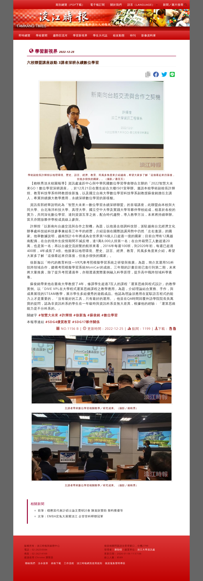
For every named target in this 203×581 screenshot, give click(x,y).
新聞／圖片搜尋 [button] (175, 4)
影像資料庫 (148, 35)
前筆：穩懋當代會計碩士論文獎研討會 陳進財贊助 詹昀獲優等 (80, 510)
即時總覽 (24, 35)
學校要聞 (41, 35)
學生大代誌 (100, 35)
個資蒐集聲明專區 (115, 563)
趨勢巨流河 (60, 35)
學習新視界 (80, 35)
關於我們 (116, 4)
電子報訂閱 (97, 4)
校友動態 (119, 35)
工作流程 (69, 563)
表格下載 (56, 563)
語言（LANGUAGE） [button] (142, 4)
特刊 (133, 35)
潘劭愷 (118, 549)
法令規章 (43, 563)
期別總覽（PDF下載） (70, 4)
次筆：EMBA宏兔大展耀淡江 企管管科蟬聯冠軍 (70, 516)
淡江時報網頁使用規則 (89, 563)
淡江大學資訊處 (146, 549)
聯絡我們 (30, 563)
